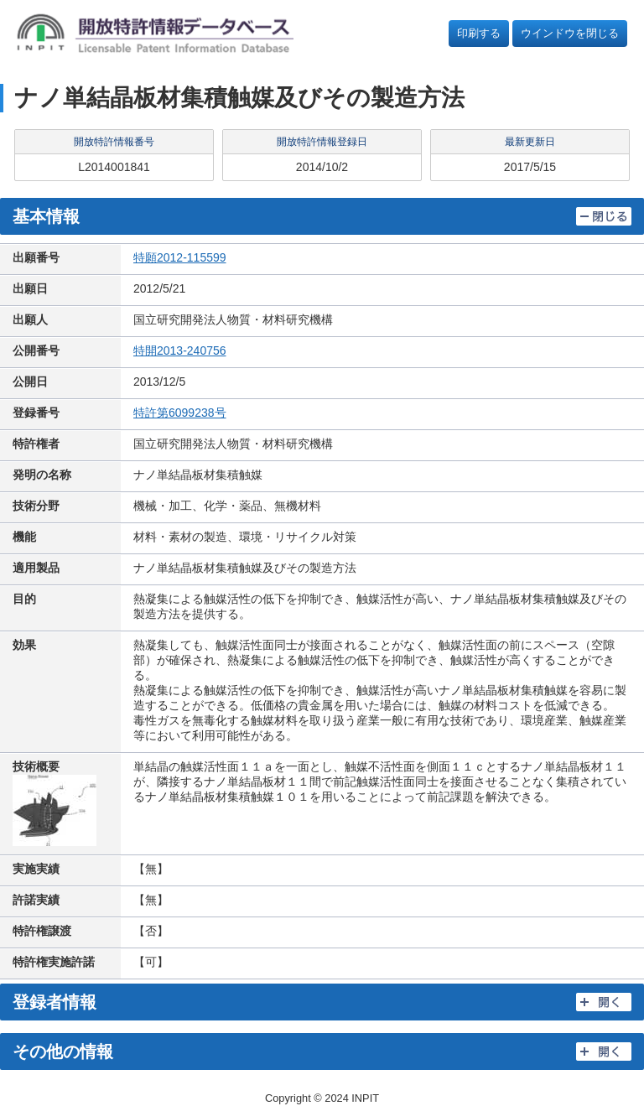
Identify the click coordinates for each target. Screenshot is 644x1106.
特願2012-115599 (179, 257)
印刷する (479, 33)
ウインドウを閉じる (570, 33)
